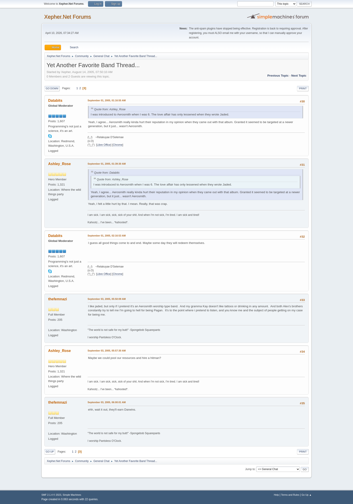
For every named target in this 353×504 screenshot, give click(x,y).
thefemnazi (57, 299)
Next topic (298, 75)
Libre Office (104, 144)
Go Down (52, 88)
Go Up (50, 451)
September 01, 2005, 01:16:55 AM (107, 100)
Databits (55, 100)
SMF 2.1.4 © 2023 (51, 494)
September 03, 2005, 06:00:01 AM (107, 402)
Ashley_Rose (59, 164)
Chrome (117, 144)
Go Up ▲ (306, 494)
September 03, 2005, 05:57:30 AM (107, 350)
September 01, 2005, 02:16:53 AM (107, 235)
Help (276, 494)
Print (303, 88)
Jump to (250, 469)
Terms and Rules (290, 494)
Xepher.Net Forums (67, 17)
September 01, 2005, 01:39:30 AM (107, 163)
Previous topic (278, 75)
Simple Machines (72, 494)
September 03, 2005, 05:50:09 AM (107, 299)
